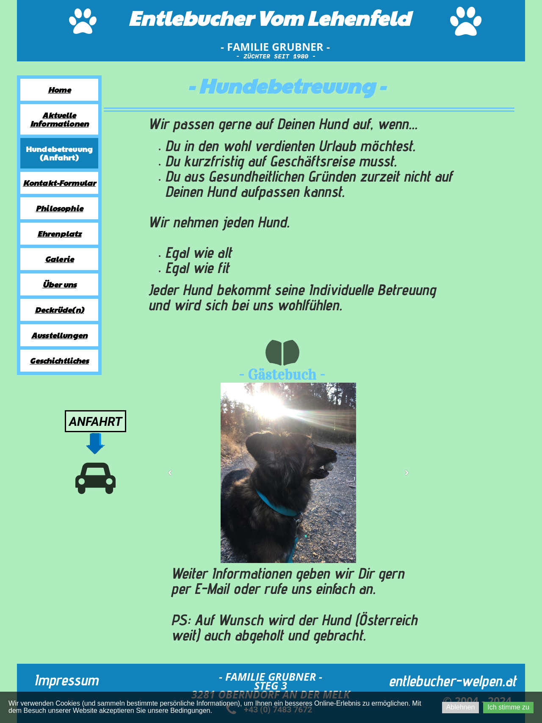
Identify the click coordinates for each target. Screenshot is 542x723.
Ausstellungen (59, 335)
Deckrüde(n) (59, 309)
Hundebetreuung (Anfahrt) (59, 153)
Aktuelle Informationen (59, 119)
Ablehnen (460, 707)
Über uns (59, 284)
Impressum (66, 680)
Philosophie (59, 208)
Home (59, 89)
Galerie (59, 259)
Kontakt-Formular (59, 182)
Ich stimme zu (508, 707)
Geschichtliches (59, 360)
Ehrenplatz (59, 233)
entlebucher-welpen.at (452, 680)
